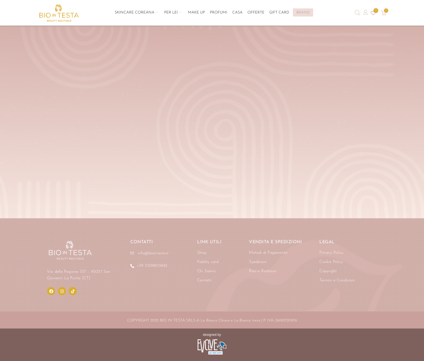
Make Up (198, 13)
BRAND (295, 13)
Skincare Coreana (142, 13)
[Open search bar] (357, 13)
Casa (235, 13)
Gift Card (272, 13)
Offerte (251, 13)
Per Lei (177, 13)
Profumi (218, 13)
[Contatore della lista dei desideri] (373, 13)
